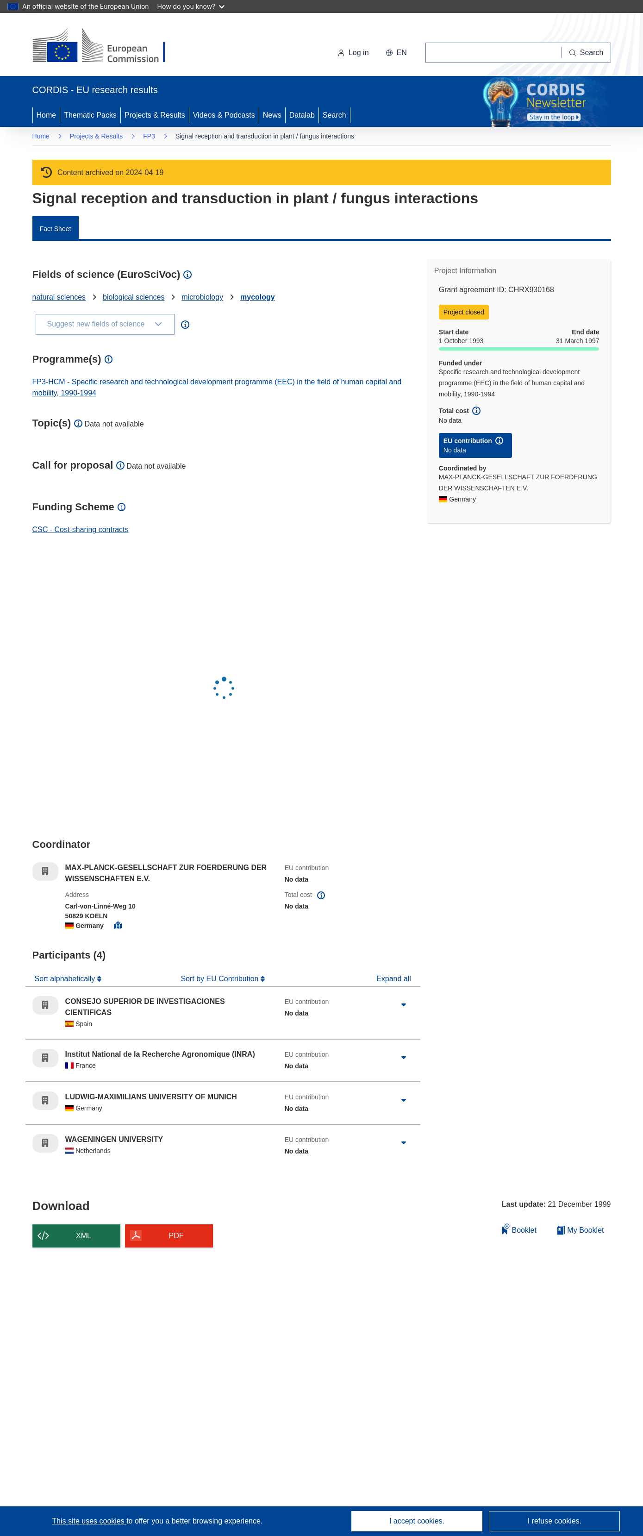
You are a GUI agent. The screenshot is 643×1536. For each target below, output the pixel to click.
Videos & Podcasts (224, 115)
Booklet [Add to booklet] (519, 1228)
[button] (396, 53)
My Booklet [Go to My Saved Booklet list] (580, 1230)
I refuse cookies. (555, 1521)
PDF (176, 1236)
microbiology (202, 297)
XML (83, 1236)
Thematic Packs (90, 115)
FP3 (149, 136)
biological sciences (133, 297)
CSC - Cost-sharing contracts (80, 529)
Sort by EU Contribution (221, 979)
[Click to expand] (403, 1005)
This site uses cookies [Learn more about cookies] (89, 1521)
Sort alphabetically (66, 979)
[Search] (586, 53)
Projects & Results (155, 115)
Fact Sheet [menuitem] (55, 228)
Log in (353, 52)
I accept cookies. (416, 1521)
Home (46, 115)
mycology (257, 297)
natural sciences (59, 297)
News (272, 115)
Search (334, 115)
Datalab (302, 115)
